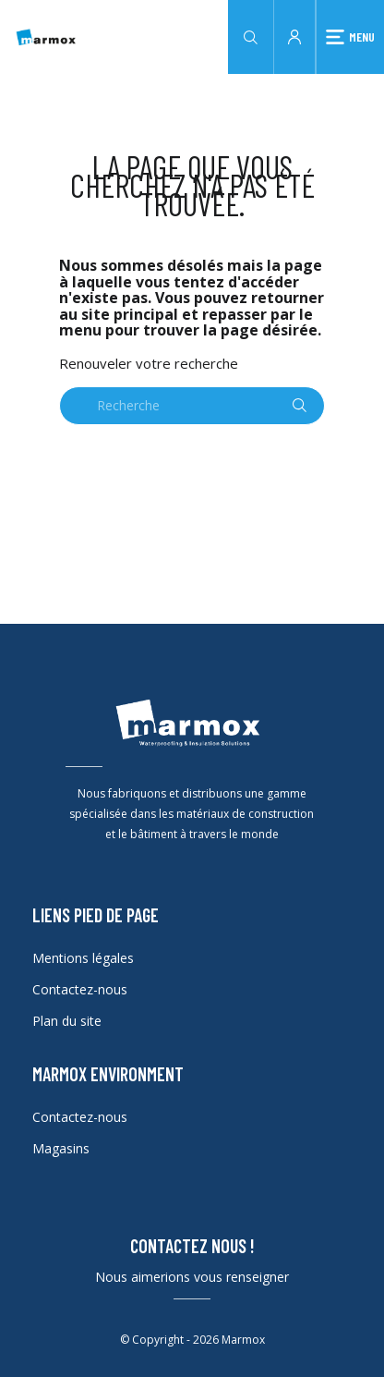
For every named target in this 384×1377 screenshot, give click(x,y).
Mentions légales (83, 958)
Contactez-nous (79, 989)
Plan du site (67, 1021)
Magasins (61, 1148)
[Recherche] (192, 405)
